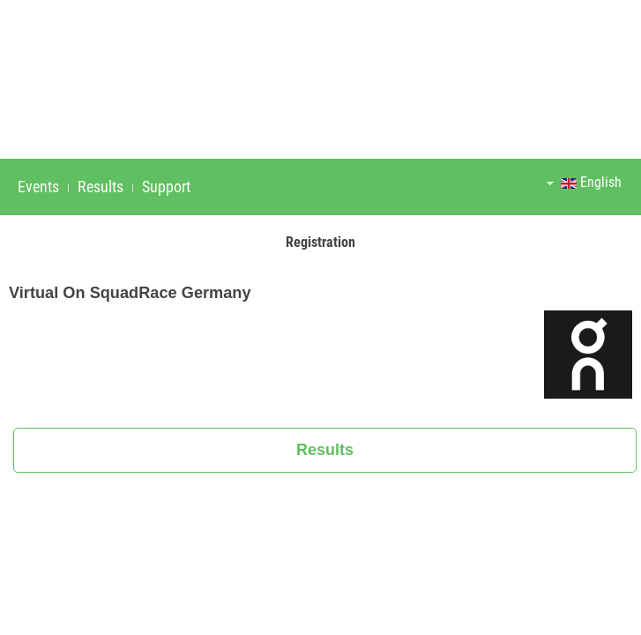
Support (166, 186)
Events (38, 186)
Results (100, 186)
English (584, 182)
